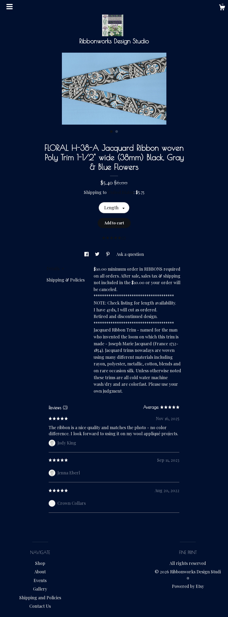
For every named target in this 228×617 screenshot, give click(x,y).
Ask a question (130, 254)
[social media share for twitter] (98, 254)
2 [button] (116, 131)
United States (121, 192)
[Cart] (222, 8)
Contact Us (40, 606)
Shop (40, 563)
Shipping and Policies (40, 597)
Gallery (40, 589)
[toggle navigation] (9, 6)
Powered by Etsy (188, 586)
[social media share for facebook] (87, 254)
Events (40, 580)
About (40, 571)
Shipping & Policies (66, 280)
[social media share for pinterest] (108, 254)
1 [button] (111, 131)
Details (55, 268)
